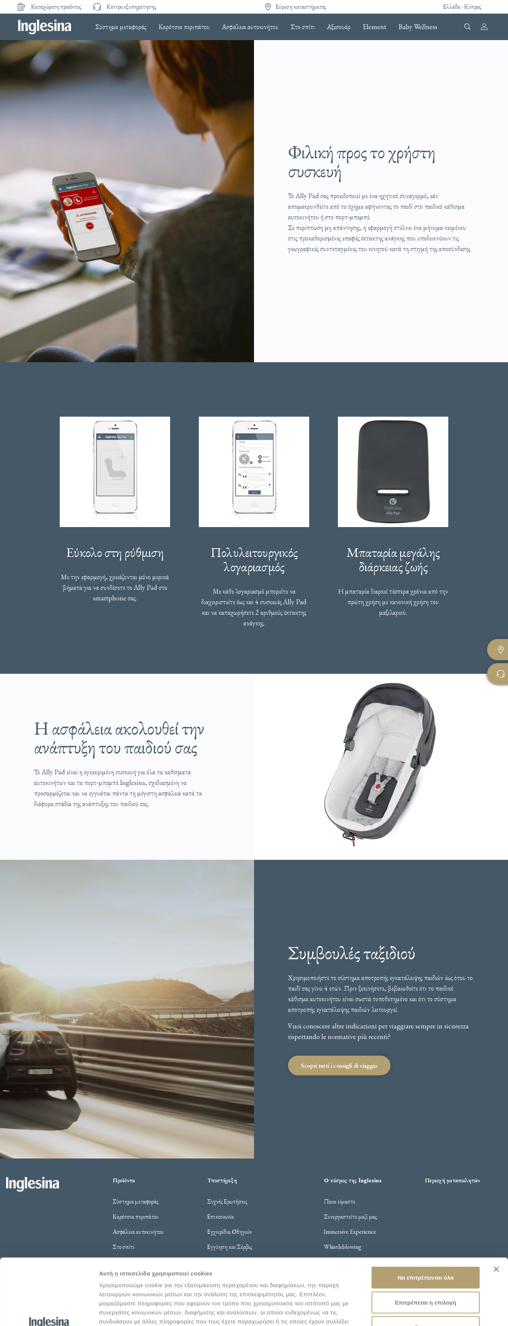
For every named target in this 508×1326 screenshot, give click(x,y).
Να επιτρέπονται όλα (426, 1215)
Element (374, 27)
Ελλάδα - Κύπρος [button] (462, 7)
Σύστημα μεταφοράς (120, 27)
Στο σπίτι (303, 27)
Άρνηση (425, 1265)
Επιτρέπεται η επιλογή (425, 1240)
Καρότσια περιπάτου (184, 27)
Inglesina (44, 26)
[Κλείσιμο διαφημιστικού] (496, 1207)
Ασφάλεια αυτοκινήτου (250, 27)
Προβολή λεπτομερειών (131, 1311)
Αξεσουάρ (339, 27)
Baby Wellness (417, 27)
